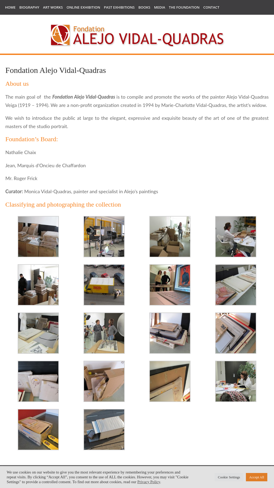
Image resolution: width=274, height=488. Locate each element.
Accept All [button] (256, 477)
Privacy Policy (148, 482)
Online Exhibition (83, 7)
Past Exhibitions (119, 7)
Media (159, 7)
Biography (29, 7)
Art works (53, 7)
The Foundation (184, 7)
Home (10, 7)
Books (144, 7)
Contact (211, 7)
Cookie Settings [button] (229, 477)
